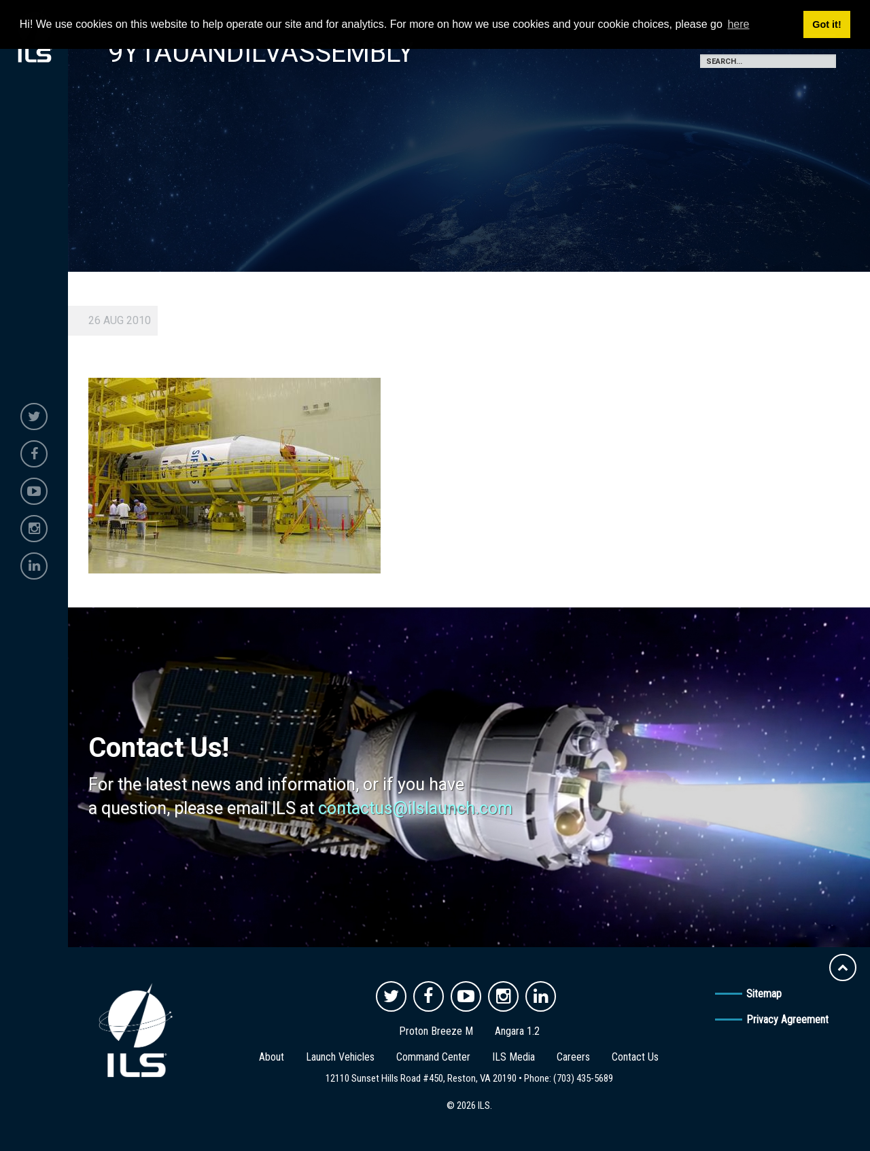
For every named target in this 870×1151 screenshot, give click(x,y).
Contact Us (635, 1056)
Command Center (433, 1056)
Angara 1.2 (517, 1031)
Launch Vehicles (340, 1056)
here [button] (738, 24)
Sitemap (764, 993)
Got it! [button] (826, 24)
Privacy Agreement (787, 1019)
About (271, 1056)
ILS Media (513, 1056)
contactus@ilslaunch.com (415, 808)
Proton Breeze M (436, 1031)
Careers (573, 1056)
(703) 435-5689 (583, 1078)
